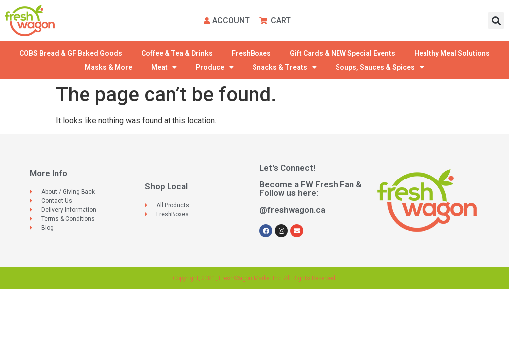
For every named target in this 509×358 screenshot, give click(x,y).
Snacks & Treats (285, 67)
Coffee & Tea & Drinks (177, 53)
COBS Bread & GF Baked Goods (70, 53)
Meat (164, 67)
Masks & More (108, 67)
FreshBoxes (251, 53)
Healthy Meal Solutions (452, 53)
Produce (215, 67)
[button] (496, 20)
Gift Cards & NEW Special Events (342, 53)
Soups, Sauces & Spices (380, 67)
